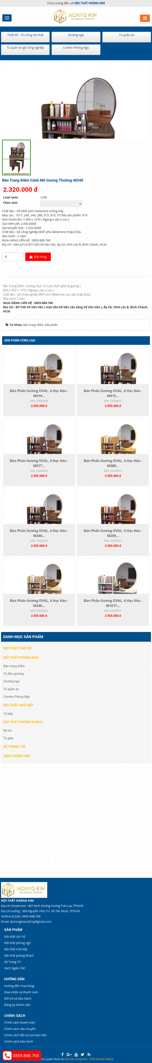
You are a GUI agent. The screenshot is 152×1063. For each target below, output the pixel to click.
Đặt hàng (38, 257)
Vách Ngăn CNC (16, 756)
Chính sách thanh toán (19, 1022)
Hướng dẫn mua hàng (19, 986)
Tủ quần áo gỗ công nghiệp (25, 48)
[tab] (4, 277)
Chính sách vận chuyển (20, 1029)
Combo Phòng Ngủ (76, 48)
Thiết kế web (96, 1059)
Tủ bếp (8, 714)
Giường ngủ (76, 35)
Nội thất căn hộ (17, 648)
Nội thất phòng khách (23, 722)
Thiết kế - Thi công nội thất (25, 35)
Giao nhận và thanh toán (21, 992)
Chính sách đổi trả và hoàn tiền (25, 1035)
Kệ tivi (7, 730)
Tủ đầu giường (13, 674)
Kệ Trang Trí (14, 747)
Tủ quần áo (126, 35)
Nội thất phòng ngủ (21, 658)
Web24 (109, 1059)
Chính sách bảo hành (18, 1041)
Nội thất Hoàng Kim (75, 1059)
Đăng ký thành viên (17, 1005)
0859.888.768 (26, 1055)
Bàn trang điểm (14, 666)
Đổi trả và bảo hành (17, 998)
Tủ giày (8, 738)
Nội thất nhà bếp (18, 705)
